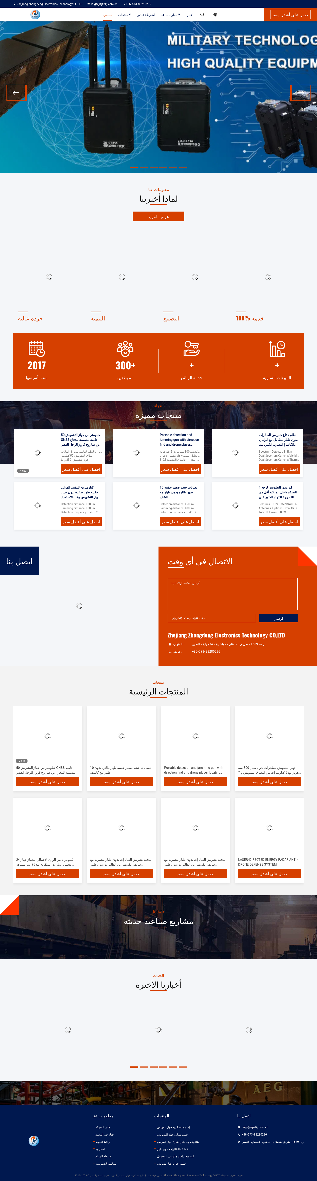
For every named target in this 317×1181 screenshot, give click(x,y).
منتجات (124, 14)
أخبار (190, 14)
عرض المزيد (158, 216)
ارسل (278, 618)
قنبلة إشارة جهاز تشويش (171, 1163)
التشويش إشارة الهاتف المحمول (175, 1156)
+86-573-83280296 (136, 4)
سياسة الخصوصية (105, 1163)
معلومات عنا (171, 14)
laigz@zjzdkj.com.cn (102, 4)
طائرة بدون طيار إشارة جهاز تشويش (178, 1141)
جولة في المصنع (104, 1134)
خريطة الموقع (103, 1156)
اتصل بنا (100, 1149)
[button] (16, 93)
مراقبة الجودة (103, 1141)
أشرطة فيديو (146, 14)
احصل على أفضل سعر (81, 469)
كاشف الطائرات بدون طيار (172, 1149)
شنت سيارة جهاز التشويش (172, 1134)
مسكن (107, 14)
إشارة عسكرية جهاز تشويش (173, 1127)
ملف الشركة (102, 1127)
